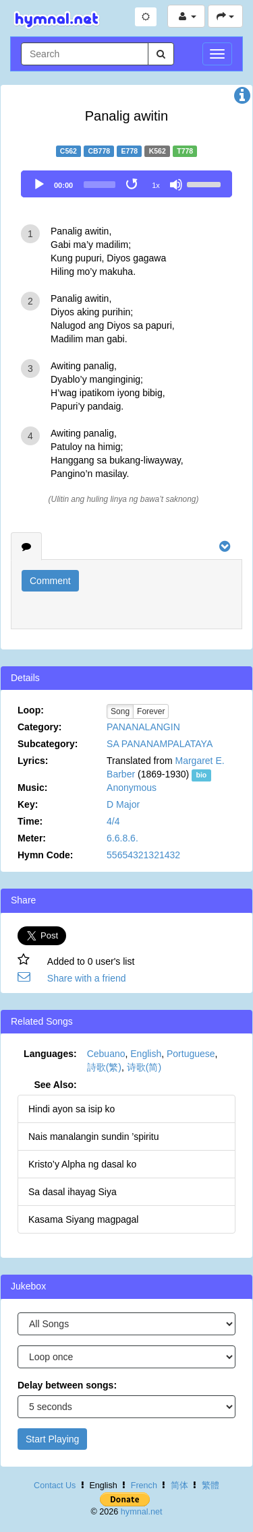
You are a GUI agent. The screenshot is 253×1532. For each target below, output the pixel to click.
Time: (30, 821)
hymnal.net (142, 1512)
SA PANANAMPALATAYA (160, 743)
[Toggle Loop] (133, 184)
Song (120, 711)
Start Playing (52, 1439)
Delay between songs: (67, 1385)
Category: (39, 727)
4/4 (113, 821)
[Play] (39, 184)
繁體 (210, 1485)
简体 (179, 1485)
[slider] (99, 184)
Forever (151, 711)
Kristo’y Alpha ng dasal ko (82, 1164)
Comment (50, 580)
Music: (32, 787)
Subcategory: (48, 743)
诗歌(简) (144, 1067)
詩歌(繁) (104, 1067)
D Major (123, 804)
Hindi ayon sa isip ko (71, 1109)
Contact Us (55, 1485)
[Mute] (176, 184)
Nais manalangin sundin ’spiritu (93, 1136)
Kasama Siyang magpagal (83, 1219)
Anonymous (132, 787)
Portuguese (191, 1053)
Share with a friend (86, 978)
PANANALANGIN (143, 727)
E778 (129, 151)
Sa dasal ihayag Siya (72, 1191)
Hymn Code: (45, 855)
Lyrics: (33, 760)
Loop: (31, 710)
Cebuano (106, 1053)
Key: (28, 804)
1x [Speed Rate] (156, 185)
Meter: (32, 838)
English (145, 1053)
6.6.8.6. (122, 838)
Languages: (50, 1053)
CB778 (99, 151)
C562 (68, 151)
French (144, 1485)
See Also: (55, 1084)
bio (201, 775)
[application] (126, 183)
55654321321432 (143, 855)
